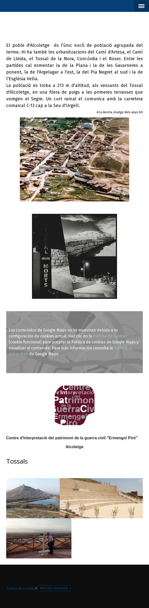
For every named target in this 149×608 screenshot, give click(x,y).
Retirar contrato (54, 588)
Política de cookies (110, 336)
